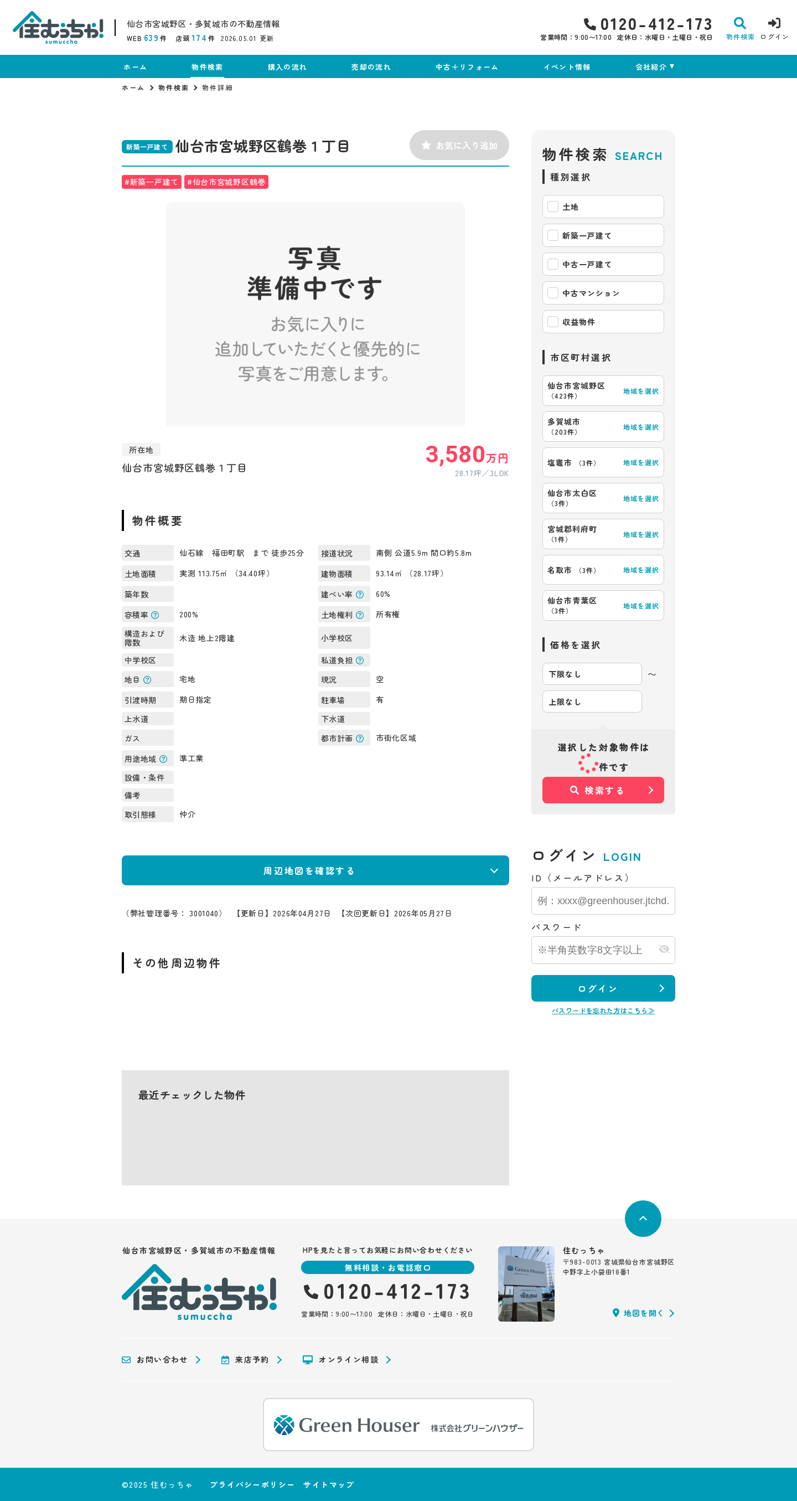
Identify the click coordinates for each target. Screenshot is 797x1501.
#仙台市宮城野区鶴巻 (226, 181)
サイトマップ (328, 1484)
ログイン (597, 988)
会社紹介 (651, 66)
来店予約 (245, 1359)
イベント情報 (567, 66)
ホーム (135, 66)
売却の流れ (371, 66)
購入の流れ (288, 66)
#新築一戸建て (152, 181)
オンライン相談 (341, 1359)
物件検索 (207, 66)
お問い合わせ (155, 1359)
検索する (598, 790)
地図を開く (639, 1312)
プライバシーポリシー (252, 1484)
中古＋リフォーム (467, 66)
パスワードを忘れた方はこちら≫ (603, 1010)
